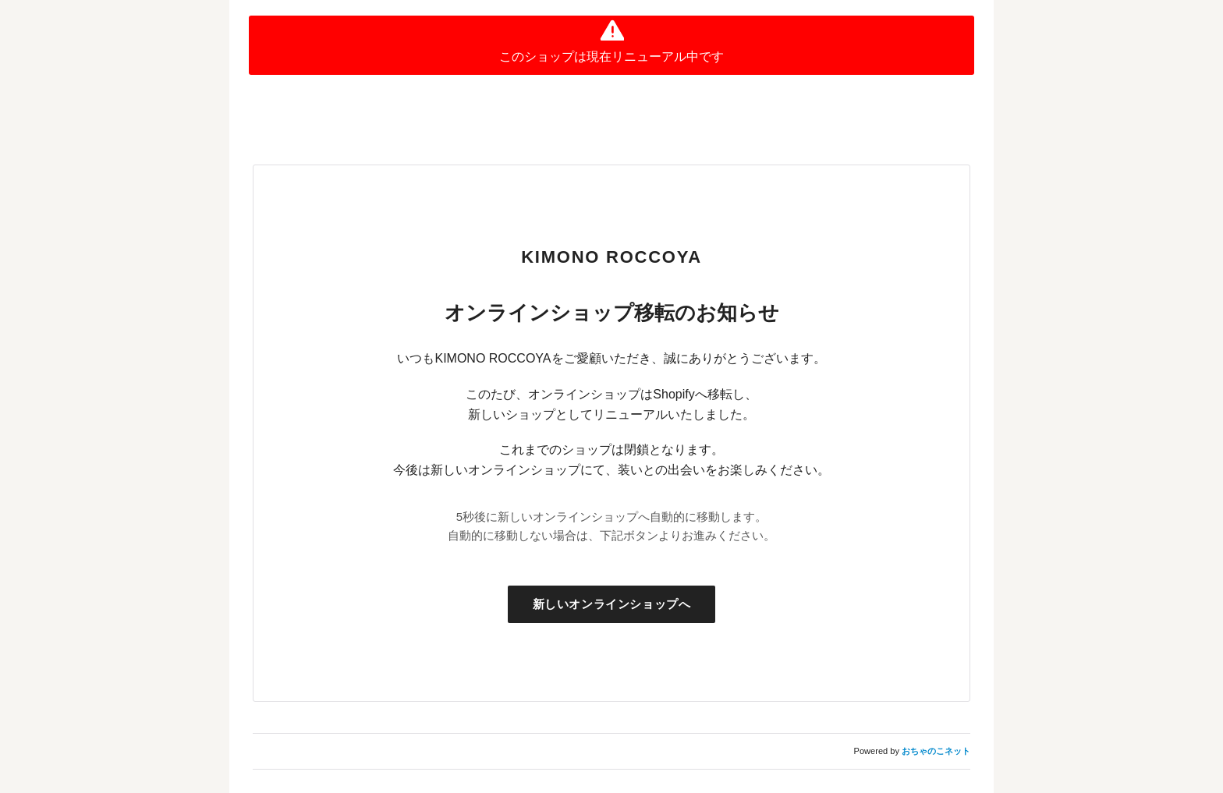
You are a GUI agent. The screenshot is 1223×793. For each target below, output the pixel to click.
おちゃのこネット (936, 751)
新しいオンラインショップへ (612, 604)
